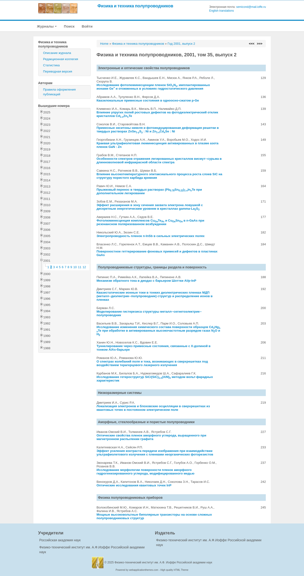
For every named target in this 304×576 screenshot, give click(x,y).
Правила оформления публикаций (59, 92)
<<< (251, 43)
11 (79, 267)
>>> (259, 43)
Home (104, 43)
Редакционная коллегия (60, 59)
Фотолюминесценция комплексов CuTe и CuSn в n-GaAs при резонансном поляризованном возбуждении (150, 222)
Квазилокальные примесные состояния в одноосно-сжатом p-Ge (148, 100)
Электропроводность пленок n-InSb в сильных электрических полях (151, 236)
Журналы (47, 26)
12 (84, 267)
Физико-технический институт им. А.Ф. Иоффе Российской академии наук (163, 562)
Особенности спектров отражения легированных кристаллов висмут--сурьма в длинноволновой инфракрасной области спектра (159, 160)
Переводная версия (57, 71)
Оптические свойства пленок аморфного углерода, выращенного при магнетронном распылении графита (151, 437)
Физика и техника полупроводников (135, 6)
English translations (221, 10)
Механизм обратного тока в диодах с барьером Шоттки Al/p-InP (146, 280)
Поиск (69, 26)
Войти (87, 26)
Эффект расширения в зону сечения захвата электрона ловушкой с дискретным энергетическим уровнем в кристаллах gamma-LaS (150, 206)
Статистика (51, 65)
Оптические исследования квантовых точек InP (134, 485)
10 (75, 267)
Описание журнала (57, 53)
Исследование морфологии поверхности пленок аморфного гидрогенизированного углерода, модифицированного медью (145, 471)
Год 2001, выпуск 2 (181, 43)
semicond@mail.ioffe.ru (251, 7)
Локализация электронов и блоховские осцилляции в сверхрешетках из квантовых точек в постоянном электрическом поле (153, 407)
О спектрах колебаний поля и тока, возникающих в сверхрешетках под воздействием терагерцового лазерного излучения (152, 363)
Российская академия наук (60, 540)
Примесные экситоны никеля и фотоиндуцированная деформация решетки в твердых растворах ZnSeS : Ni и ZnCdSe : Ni (158, 129)
